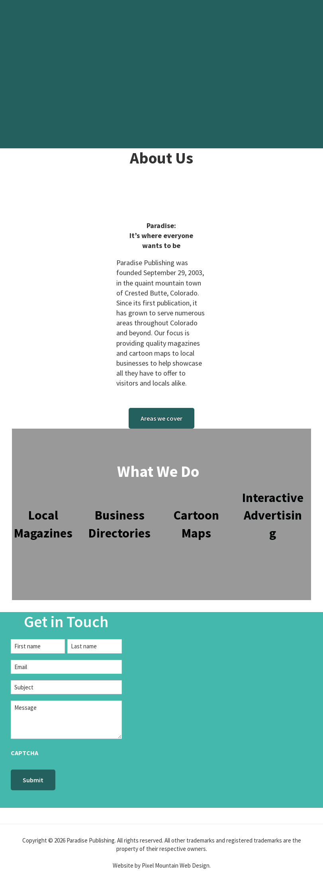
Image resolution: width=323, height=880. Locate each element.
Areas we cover (161, 418)
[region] (161, 74)
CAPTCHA (24, 753)
